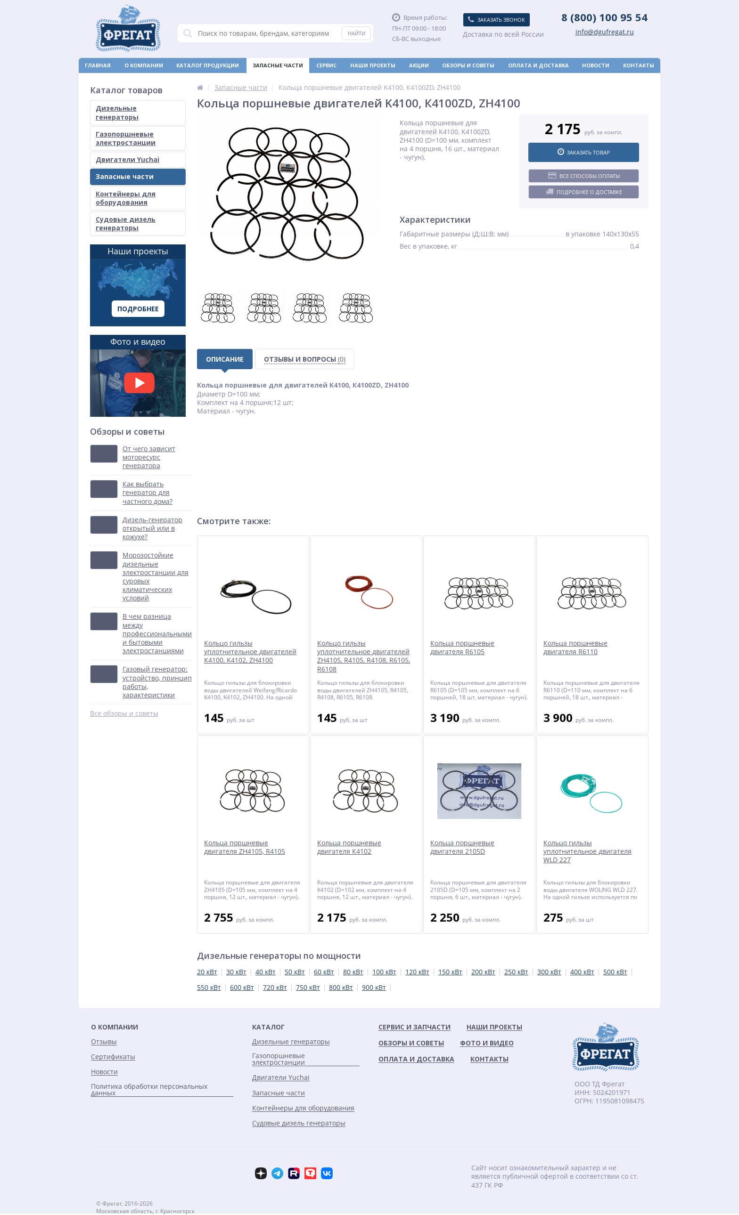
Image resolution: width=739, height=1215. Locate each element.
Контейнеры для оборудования (126, 198)
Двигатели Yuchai (127, 159)
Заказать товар (584, 152)
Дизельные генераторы (117, 112)
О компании (143, 65)
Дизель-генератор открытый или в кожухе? (152, 528)
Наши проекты (372, 65)
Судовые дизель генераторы (126, 223)
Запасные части (278, 65)
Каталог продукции (207, 65)
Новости (595, 65)
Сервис (326, 65)
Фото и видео (138, 376)
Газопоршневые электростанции (126, 138)
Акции (419, 65)
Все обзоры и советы (124, 713)
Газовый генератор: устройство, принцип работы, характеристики (157, 682)
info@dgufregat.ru (604, 32)
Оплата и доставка (538, 65)
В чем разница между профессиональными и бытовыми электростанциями (157, 633)
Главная (98, 65)
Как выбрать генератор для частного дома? (147, 492)
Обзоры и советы (468, 65)
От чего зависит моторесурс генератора (149, 457)
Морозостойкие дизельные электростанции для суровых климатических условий (156, 576)
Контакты (638, 65)
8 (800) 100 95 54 (604, 17)
